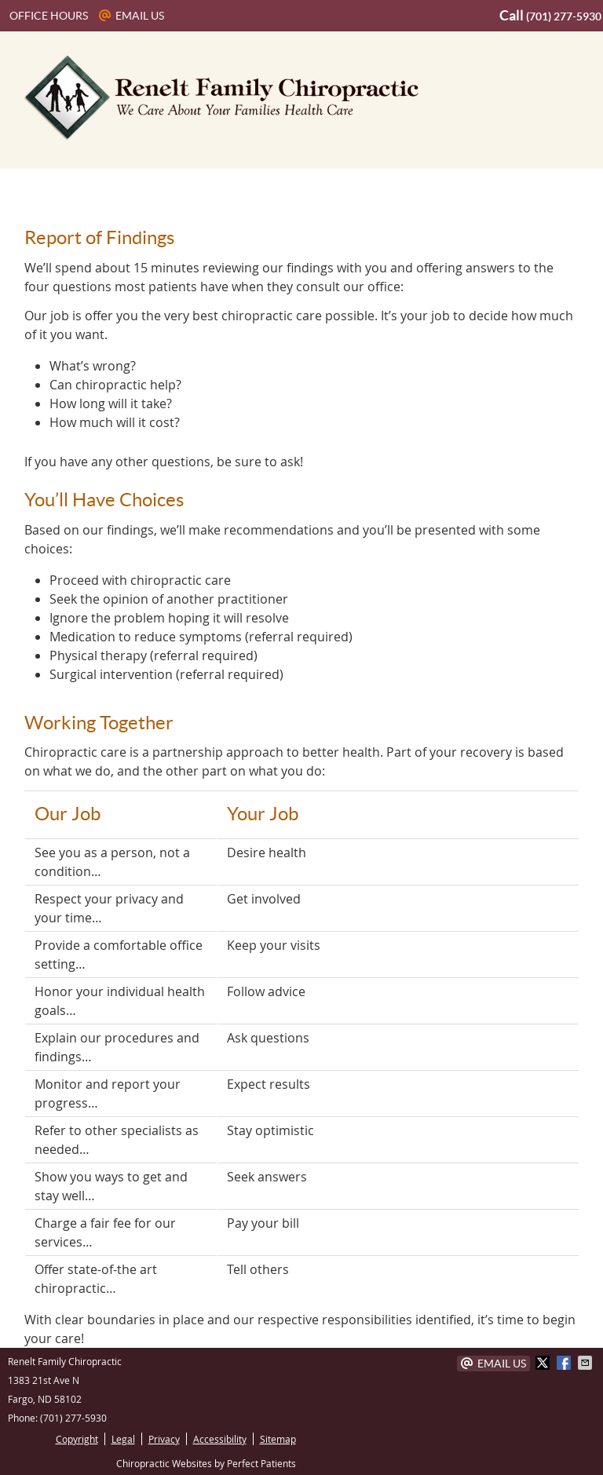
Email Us (131, 15)
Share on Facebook (565, 1363)
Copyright (77, 1439)
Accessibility (220, 1439)
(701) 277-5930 (563, 16)
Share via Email (586, 1363)
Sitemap (278, 1439)
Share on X (544, 1363)
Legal (123, 1439)
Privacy (164, 1439)
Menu (31, 188)
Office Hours (48, 15)
